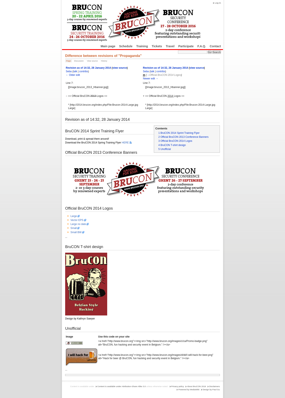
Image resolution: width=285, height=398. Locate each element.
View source (92, 61)
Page (68, 61)
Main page (108, 46)
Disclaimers (214, 386)
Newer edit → (150, 78)
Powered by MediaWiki (188, 389)
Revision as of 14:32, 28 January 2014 (88, 67)
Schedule (126, 46)
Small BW (76, 232)
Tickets (157, 46)
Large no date (78, 224)
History (104, 61)
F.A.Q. (201, 46)
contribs (83, 71)
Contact (215, 46)
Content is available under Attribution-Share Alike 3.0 (121, 386)
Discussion (79, 61)
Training (142, 46)
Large (73, 216)
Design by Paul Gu (211, 389)
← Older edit (73, 75)
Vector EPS (76, 220)
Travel (170, 46)
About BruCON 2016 (196, 386)
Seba (69, 71)
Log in (218, 3)
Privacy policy (177, 386)
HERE (125, 142)
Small (73, 228)
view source (119, 67)
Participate (186, 46)
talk (75, 71)
